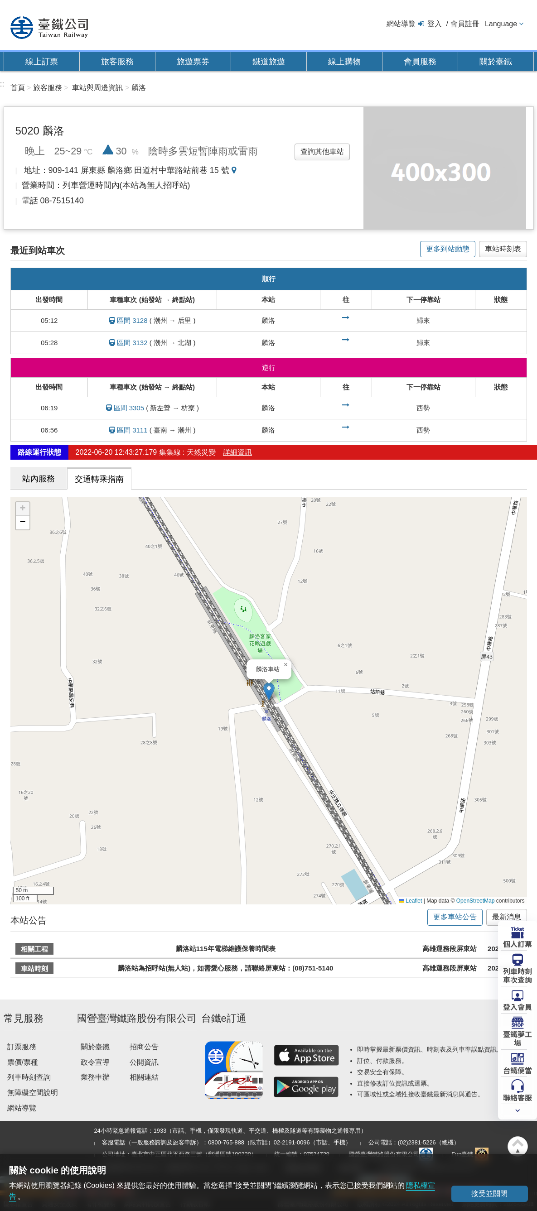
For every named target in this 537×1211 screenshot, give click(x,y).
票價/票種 (22, 1062)
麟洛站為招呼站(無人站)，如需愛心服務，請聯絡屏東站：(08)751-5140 (225, 968)
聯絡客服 (517, 1097)
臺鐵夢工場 (517, 1037)
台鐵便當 (517, 1070)
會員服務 (420, 61)
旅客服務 (117, 61)
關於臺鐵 (495, 61)
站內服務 (38, 478)
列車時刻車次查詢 (517, 975)
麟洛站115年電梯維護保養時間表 (226, 948)
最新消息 (506, 917)
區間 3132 (132, 342)
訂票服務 (21, 1047)
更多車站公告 (455, 917)
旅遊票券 (193, 61)
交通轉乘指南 (99, 479)
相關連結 (144, 1077)
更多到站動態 (447, 249)
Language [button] (501, 24)
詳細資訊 (237, 452)
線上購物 (344, 61)
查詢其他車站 (322, 151)
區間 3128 (132, 320)
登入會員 (517, 1006)
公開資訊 (144, 1062)
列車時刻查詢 (29, 1077)
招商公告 (144, 1047)
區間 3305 (129, 408)
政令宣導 (95, 1062)
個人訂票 (517, 943)
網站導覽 (401, 24)
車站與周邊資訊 (97, 87)
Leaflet (410, 901)
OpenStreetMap (475, 901)
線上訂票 (41, 61)
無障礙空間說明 (32, 1092)
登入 (434, 24)
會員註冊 (464, 24)
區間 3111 (132, 430)
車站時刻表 (503, 249)
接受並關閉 (489, 1193)
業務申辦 (95, 1077)
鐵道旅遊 (268, 61)
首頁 (17, 87)
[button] (269, 691)
